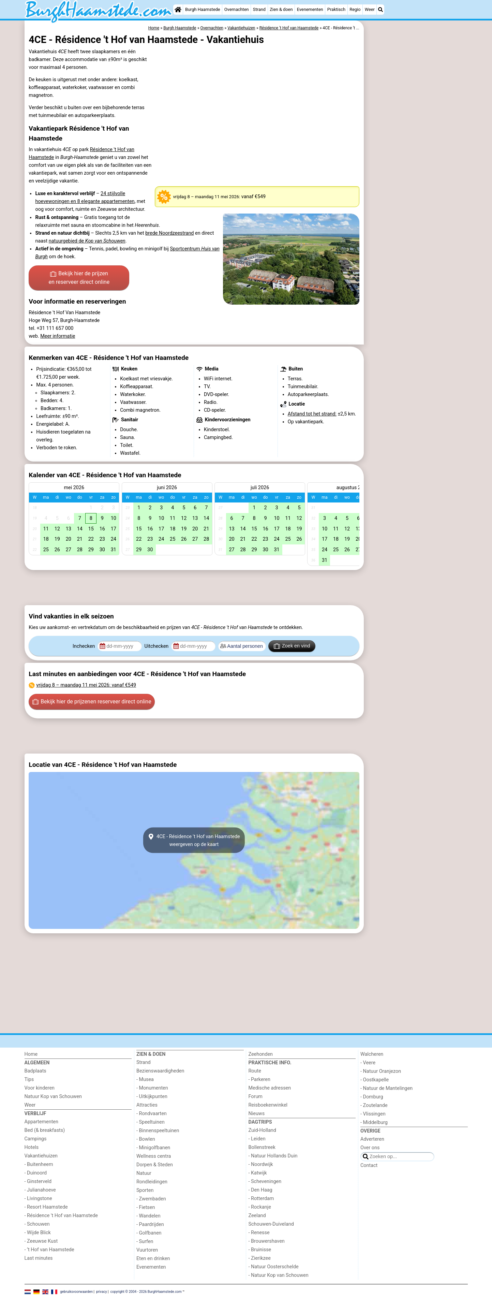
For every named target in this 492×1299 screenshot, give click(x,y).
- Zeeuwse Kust (41, 1241)
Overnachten (236, 9)
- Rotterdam (261, 1198)
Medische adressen (270, 1088)
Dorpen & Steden (154, 1165)
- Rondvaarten (151, 1113)
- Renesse (259, 1233)
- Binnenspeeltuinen (157, 1131)
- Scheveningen (265, 1181)
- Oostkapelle (374, 1080)
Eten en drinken (153, 1258)
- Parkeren (259, 1079)
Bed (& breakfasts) (45, 1130)
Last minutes (39, 1258)
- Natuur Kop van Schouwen (279, 1275)
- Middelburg (374, 1122)
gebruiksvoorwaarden (76, 1291)
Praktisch (336, 9)
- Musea (145, 1079)
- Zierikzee (260, 1258)
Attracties (147, 1105)
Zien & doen (281, 9)
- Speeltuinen (150, 1122)
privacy (101, 1291)
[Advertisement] (417, 177)
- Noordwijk (261, 1164)
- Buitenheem (39, 1164)
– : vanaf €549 (86, 685)
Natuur (143, 1173)
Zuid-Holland (262, 1130)
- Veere (367, 1063)
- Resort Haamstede (46, 1207)
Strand (259, 9)
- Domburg (371, 1097)
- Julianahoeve (40, 1190)
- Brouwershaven (267, 1241)
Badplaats (35, 1071)
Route (255, 1071)
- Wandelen (148, 1216)
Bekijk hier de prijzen (78, 278)
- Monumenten (152, 1088)
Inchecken (84, 646)
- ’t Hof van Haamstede (49, 1250)
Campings (36, 1139)
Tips (29, 1079)
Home (31, 1054)
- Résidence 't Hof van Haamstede (61, 1215)
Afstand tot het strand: (312, 414)
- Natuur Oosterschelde (274, 1267)
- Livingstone (38, 1198)
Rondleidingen (151, 1182)
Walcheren (371, 1054)
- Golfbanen (149, 1233)
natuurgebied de (87, 241)
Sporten (144, 1190)
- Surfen (144, 1241)
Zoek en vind (292, 646)
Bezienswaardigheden (160, 1071)
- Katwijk (258, 1173)
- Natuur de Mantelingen (386, 1088)
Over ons (369, 1148)
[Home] (178, 9)
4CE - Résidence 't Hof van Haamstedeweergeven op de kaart (194, 840)
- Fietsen (145, 1207)
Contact (368, 1165)
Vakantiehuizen (41, 1156)
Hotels (32, 1147)
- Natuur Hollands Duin (273, 1156)
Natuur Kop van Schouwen (53, 1096)
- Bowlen (145, 1139)
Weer (370, 9)
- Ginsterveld (38, 1181)
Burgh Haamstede (202, 9)
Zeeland (257, 1215)
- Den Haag (260, 1190)
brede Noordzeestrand (169, 233)
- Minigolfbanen (153, 1148)
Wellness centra (153, 1156)
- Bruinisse (260, 1250)
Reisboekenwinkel (268, 1105)
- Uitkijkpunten (151, 1096)
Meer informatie (57, 336)
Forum (256, 1096)
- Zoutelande (374, 1105)
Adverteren (372, 1139)
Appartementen (41, 1122)
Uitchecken (156, 646)
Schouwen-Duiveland (271, 1224)
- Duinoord (36, 1173)
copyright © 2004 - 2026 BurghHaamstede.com (145, 1291)
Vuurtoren (147, 1250)
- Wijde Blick (38, 1233)
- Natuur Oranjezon (380, 1071)
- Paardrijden (150, 1224)
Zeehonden (261, 1054)
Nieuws (257, 1113)
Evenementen (310, 9)
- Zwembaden (151, 1199)
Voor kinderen (40, 1088)
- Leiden (257, 1139)
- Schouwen (37, 1224)
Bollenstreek (262, 1147)
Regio (354, 9)
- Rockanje (260, 1207)
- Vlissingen (373, 1114)
